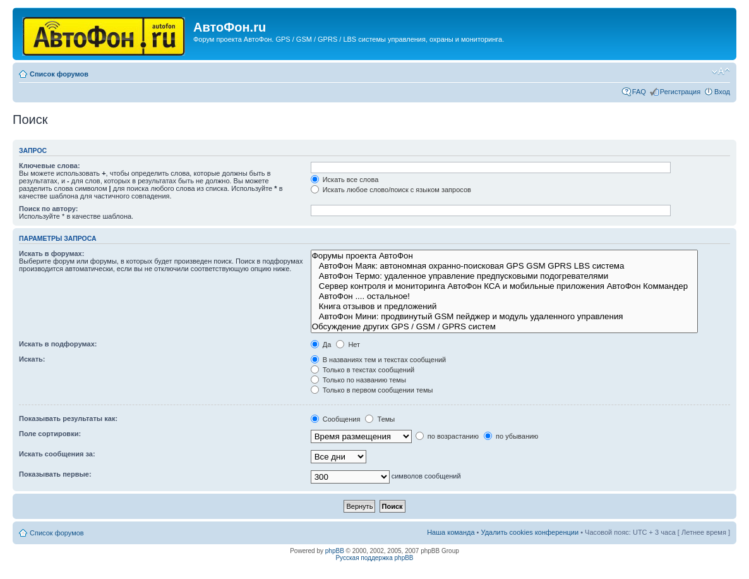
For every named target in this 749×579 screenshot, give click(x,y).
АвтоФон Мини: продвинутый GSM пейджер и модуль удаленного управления (504, 317)
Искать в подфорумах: (58, 344)
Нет (348, 344)
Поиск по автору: (48, 208)
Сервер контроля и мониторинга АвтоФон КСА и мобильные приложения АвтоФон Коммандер (504, 286)
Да (321, 344)
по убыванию (511, 436)
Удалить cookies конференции (530, 532)
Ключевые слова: (49, 165)
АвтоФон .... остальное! (504, 296)
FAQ (639, 91)
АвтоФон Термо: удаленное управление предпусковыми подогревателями (504, 276)
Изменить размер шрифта (721, 71)
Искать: (32, 359)
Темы (380, 419)
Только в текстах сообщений (363, 370)
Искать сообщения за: (57, 454)
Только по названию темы (358, 380)
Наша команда (450, 532)
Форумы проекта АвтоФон (504, 256)
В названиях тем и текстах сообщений (378, 359)
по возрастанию (447, 436)
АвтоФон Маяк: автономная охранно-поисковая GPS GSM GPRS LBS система (504, 266)
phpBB (334, 550)
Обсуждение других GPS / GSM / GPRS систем (504, 327)
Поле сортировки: (50, 433)
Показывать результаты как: (68, 418)
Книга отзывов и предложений (504, 307)
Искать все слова (345, 179)
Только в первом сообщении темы (372, 390)
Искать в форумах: (51, 253)
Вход (722, 91)
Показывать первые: (55, 474)
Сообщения (336, 419)
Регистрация (680, 91)
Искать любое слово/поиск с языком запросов (391, 189)
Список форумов (59, 74)
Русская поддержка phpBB (374, 557)
